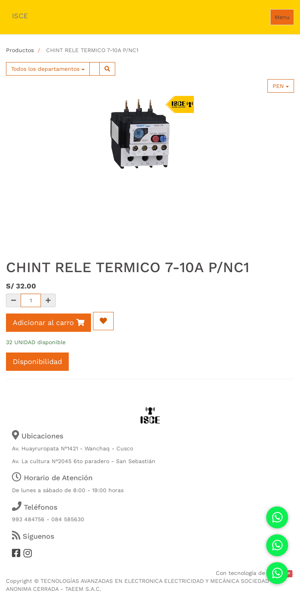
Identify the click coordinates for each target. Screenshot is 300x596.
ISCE (20, 16)
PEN (281, 86)
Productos (20, 50)
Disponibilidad (37, 361)
